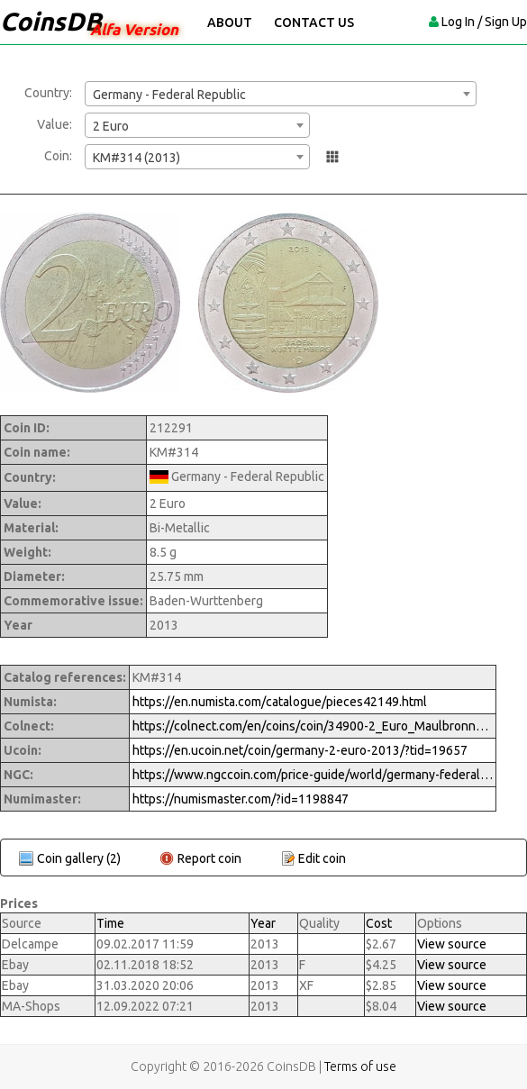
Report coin (209, 858)
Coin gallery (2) (79, 858)
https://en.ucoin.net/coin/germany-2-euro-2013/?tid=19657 (300, 750)
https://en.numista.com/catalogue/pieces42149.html (279, 701)
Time (110, 923)
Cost (379, 923)
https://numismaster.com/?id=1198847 (240, 799)
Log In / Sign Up (484, 21)
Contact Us (314, 22)
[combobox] (281, 93)
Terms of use (360, 1066)
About (229, 22)
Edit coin (322, 858)
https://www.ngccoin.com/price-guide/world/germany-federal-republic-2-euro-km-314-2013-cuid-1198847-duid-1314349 (312, 774)
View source (451, 944)
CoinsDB (51, 21)
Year (263, 923)
